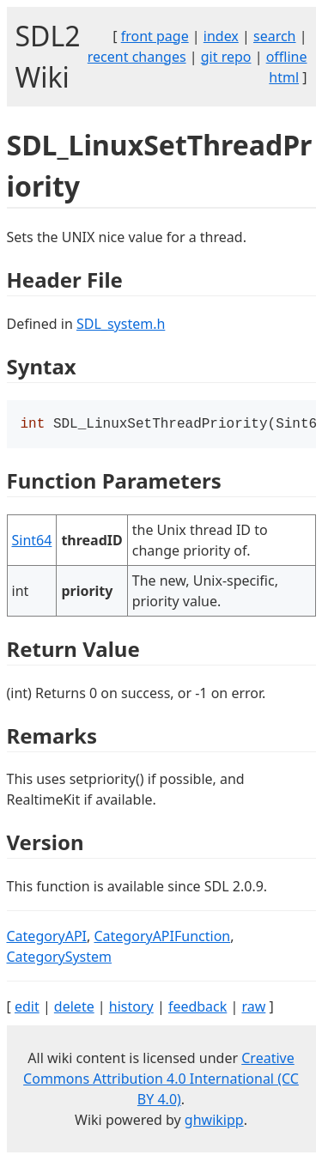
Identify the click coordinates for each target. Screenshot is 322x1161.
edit (27, 1008)
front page (155, 36)
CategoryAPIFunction (162, 937)
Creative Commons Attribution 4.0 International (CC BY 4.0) (161, 1080)
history (131, 1008)
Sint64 (32, 541)
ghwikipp (214, 1121)
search (274, 36)
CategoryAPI (47, 937)
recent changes (137, 56)
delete (74, 1008)
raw (253, 1008)
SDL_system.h (120, 323)
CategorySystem (59, 958)
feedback (197, 1008)
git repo (226, 56)
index (221, 36)
